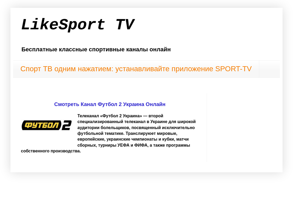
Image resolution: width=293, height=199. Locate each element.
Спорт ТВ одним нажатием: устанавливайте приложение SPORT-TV (136, 69)
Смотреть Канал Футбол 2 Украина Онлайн (109, 104)
